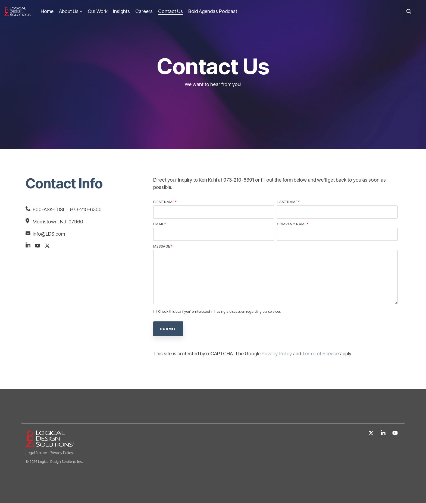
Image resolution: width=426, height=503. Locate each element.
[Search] (408, 11)
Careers (144, 11)
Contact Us (170, 11)
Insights (121, 11)
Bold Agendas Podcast (212, 11)
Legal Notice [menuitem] (36, 452)
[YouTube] (395, 433)
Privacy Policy (277, 353)
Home (47, 11)
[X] (371, 433)
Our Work (98, 11)
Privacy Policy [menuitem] (61, 452)
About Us (70, 11)
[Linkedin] (383, 433)
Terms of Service (320, 353)
